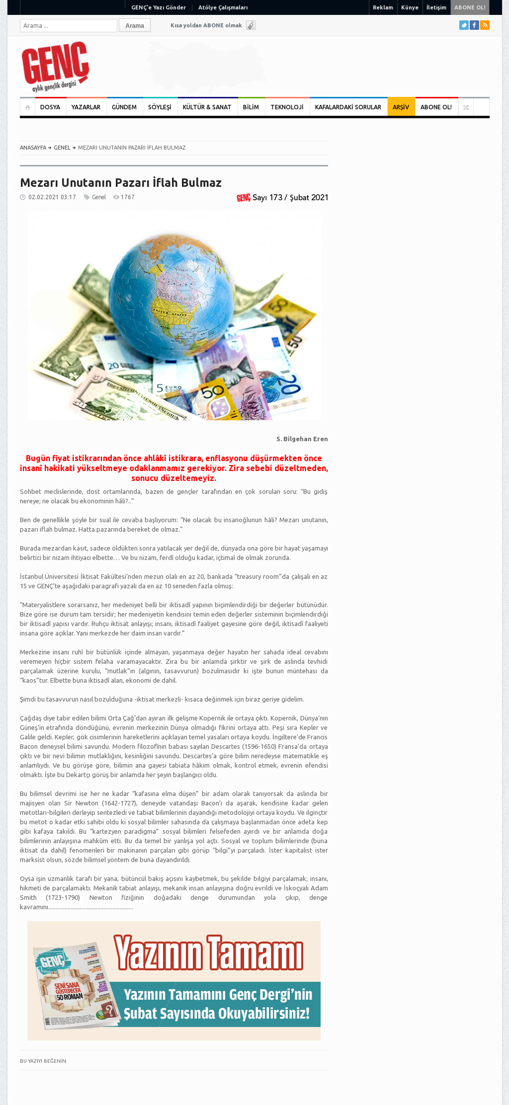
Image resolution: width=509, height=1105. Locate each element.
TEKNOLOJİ (287, 107)
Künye (410, 7)
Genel (62, 148)
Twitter (464, 25)
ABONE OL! (469, 7)
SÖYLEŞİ (159, 107)
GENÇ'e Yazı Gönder (158, 7)
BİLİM (251, 107)
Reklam (383, 7)
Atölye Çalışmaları (223, 7)
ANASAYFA (33, 148)
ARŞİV (401, 107)
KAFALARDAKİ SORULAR (348, 107)
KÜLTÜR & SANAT (207, 107)
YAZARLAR (86, 107)
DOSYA (50, 107)
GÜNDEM (124, 107)
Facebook (474, 25)
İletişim (436, 7)
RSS (485, 25)
